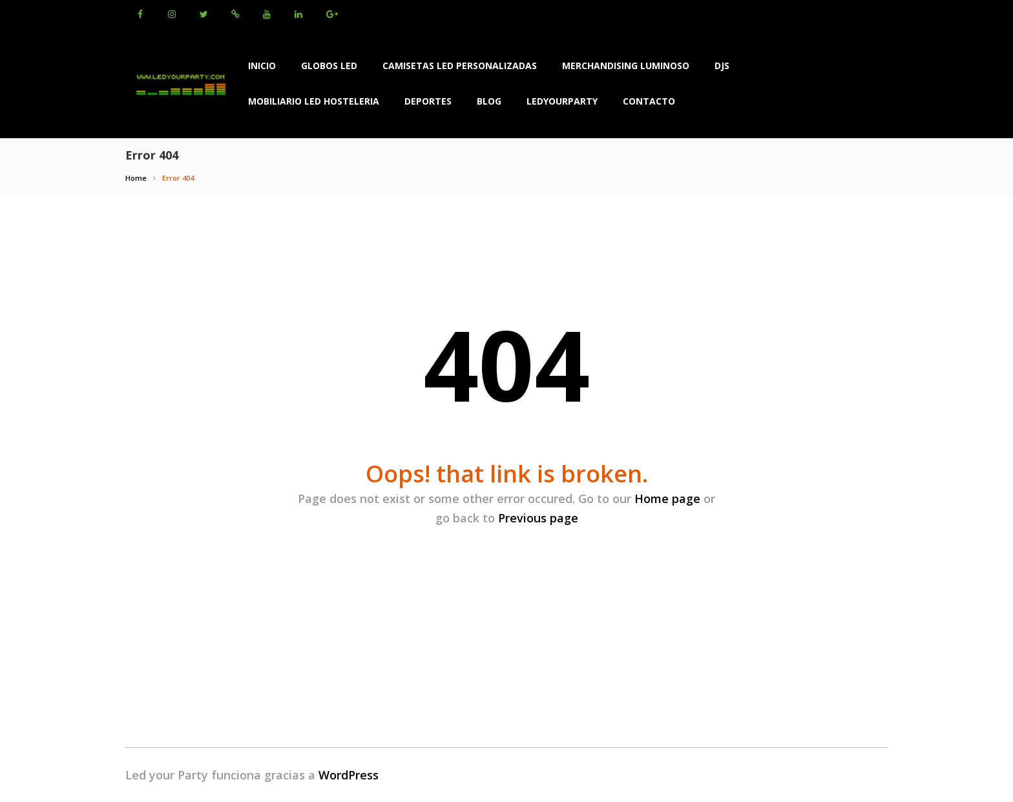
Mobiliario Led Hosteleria (313, 101)
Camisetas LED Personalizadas (459, 65)
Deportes (428, 101)
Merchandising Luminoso (625, 65)
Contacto (649, 101)
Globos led (329, 65)
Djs (722, 65)
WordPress (349, 775)
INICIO (262, 65)
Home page (667, 498)
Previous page (538, 518)
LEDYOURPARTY (562, 101)
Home (136, 178)
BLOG (489, 101)
